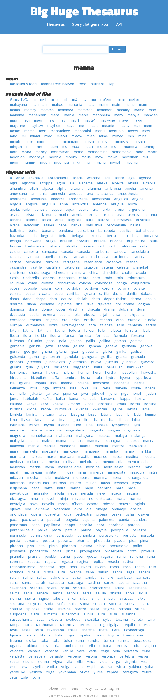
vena (146, 651)
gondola (71, 356)
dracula (94, 309)
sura (101, 614)
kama (73, 398)
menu (100, 130)
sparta (145, 603)
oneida (136, 509)
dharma (16, 304)
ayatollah (31, 225)
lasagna (77, 414)
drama (109, 309)
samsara (143, 577)
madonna (54, 430)
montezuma (39, 482)
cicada (141, 272)
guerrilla (129, 361)
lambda (16, 414)
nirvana (78, 498)
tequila (129, 624)
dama (14, 298)
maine (129, 104)
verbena (74, 656)
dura (141, 309)
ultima (32, 645)
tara (28, 624)
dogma (144, 304)
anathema (18, 198)
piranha (16, 545)
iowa (84, 388)
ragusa (107, 556)
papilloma (52, 524)
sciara (52, 587)
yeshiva (36, 672)
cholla (127, 272)
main (116, 104)
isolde (136, 388)
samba (90, 577)
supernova (70, 614)
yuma (98, 672)
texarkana (55, 630)
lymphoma (120, 424)
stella (94, 608)
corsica (139, 288)
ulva (57, 645)
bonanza (151, 235)
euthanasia (35, 325)
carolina (52, 262)
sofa (61, 603)
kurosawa (63, 409)
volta (79, 666)
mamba (76, 440)
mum (14, 162)
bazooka (17, 235)
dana (27, 298)
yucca (84, 672)
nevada (115, 493)
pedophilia (119, 530)
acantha (93, 177)
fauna (60, 330)
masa (51, 456)
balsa (33, 230)
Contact (100, 688)
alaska (102, 183)
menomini (82, 130)
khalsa (57, 403)
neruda (87, 493)
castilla (36, 267)
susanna (128, 614)
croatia (44, 293)
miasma (134, 467)
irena (106, 388)
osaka (116, 514)
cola (119, 277)
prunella (17, 556)
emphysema (134, 314)
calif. (112, 246)
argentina (136, 209)
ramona (136, 556)
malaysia (17, 440)
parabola (115, 524)
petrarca (65, 540)
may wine (107, 120)
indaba (66, 382)
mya (76, 162)
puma (65, 556)
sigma (44, 598)
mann (83, 115)
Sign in (114, 688)
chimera (78, 272)
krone (46, 409)
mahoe (57, 104)
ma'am (105, 99)
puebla (50, 556)
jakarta (36, 393)
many (118, 115)
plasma (86, 545)
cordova (91, 288)
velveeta (131, 651)
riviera (100, 566)
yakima (135, 666)
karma (140, 398)
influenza (17, 388)
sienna (15, 598)
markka (144, 451)
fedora (74, 330)
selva (28, 593)
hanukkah (135, 367)
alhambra (18, 188)
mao (13, 120)
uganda (16, 645)
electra (89, 314)
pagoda (72, 519)
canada (67, 251)
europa (16, 325)
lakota (132, 409)
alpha (61, 188)
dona (33, 309)
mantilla (101, 446)
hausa (37, 372)
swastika (92, 619)
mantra (118, 446)
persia (15, 540)
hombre (70, 377)
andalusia (39, 198)
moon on (17, 157)
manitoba (67, 446)
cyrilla (103, 293)
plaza (100, 545)
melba (54, 461)
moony (71, 157)
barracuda (106, 230)
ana (90, 193)
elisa (116, 314)
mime (103, 136)
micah (14, 472)
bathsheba (145, 230)
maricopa (70, 451)
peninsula (18, 535)
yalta (149, 666)
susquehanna (21, 619)
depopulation (115, 298)
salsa (77, 577)
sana (14, 582)
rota (152, 566)
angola (15, 204)
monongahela (136, 477)
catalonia (72, 267)
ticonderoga (134, 630)
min (131, 136)
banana (48, 230)
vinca (91, 661)
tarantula (67, 624)
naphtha (104, 488)
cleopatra (67, 277)
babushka (94, 225)
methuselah (113, 467)
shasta (115, 593)
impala (40, 382)
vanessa (51, 651)
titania (45, 635)
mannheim (101, 115)
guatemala (78, 361)
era (64, 319)
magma (114, 430)
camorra (31, 251)
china (93, 272)
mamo (139, 109)
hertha (110, 372)
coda (108, 277)
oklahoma (62, 509)
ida (12, 382)
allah (34, 188)
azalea (49, 225)
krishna (16, 409)
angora (32, 204)
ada (107, 177)
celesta (123, 267)
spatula (16, 608)
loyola (49, 424)
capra (63, 256)
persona (31, 540)
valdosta (17, 651)
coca (96, 277)
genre (15, 351)
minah (15, 141)
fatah (14, 330)
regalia (50, 561)
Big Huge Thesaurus (84, 11)
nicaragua (18, 498)
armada (61, 214)
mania (69, 115)
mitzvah (16, 477)
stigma (109, 608)
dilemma (47, 304)
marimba (110, 451)
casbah (132, 262)
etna (120, 319)
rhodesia (47, 566)
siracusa (126, 598)
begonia (47, 235)
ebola (33, 314)
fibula (145, 330)
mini (40, 141)
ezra (92, 325)
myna (101, 162)
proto (132, 551)
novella (48, 503)
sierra (30, 598)
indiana (83, 382)
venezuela (37, 656)
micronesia (33, 472)
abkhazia (35, 177)
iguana (24, 382)
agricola (28, 183)
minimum (70, 141)
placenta (69, 545)
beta (124, 235)
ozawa (143, 514)
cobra (83, 277)
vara (81, 651)
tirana (30, 635)
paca (14, 519)
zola (24, 677)
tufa (55, 640)
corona (123, 288)
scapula (36, 587)
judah (151, 393)
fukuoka (35, 340)
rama (121, 556)
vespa (143, 656)
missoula (137, 472)
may (61, 120)
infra (33, 388)
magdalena (75, 430)
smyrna (34, 603)
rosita (140, 566)
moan (88, 146)
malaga (121, 435)
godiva (136, 351)
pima (144, 540)
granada (138, 356)
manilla (49, 446)
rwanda (75, 572)
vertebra (127, 656)
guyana (43, 367)
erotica (89, 319)
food (82, 83)
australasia (123, 219)
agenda (145, 177)
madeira (35, 430)
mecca (117, 456)
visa (144, 661)
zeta (13, 677)
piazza (119, 540)
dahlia (132, 293)
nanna (75, 488)
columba (17, 283)
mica (148, 467)
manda (148, 440)
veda (93, 651)
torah (99, 635)
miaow (76, 136)
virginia (130, 661)
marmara (17, 456)
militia (51, 472)
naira (61, 488)
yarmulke (17, 672)
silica (72, 598)
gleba (107, 351)
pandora (140, 519)
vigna (57, 661)
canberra (101, 251)
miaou (62, 136)
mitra (153, 472)
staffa (48, 608)
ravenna (16, 561)
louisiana (17, 424)
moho (102, 146)
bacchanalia (116, 225)
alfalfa (133, 183)
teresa (144, 624)
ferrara (131, 330)
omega (101, 509)
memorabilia (113, 461)
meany (123, 125)
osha (130, 514)
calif (101, 246)
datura (66, 298)
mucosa (59, 482)
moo (139, 151)
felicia (89, 330)
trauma (16, 640)
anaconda (105, 193)
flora (27, 335)
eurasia (134, 319)
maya (123, 120)
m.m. (54, 99)
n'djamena (18, 488)
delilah (82, 298)
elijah (104, 314)
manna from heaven (57, 83)
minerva (96, 472)
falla (120, 325)
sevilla (101, 593)
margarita (50, 451)
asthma (151, 214)
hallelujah (114, 367)
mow (99, 157)
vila (69, 661)
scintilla (79, 587)
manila (33, 446)
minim (53, 141)
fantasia (135, 325)
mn (39, 146)
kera (44, 403)
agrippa (45, 183)
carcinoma (120, 256)
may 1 (74, 120)
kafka (47, 398)
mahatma (64, 435)
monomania (121, 151)
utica (136, 645)
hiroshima (18, 377)
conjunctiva (140, 283)
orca (67, 514)
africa (119, 177)
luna (89, 424)
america (146, 188)
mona (26, 151)
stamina (64, 608)
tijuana (15, 635)
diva (90, 304)
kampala (89, 398)
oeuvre (124, 503)
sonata (99, 603)
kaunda (16, 403)
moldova (62, 477)
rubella (33, 572)
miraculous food (23, 83)
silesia (58, 598)
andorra (57, 198)
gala (62, 340)
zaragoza (130, 672)
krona (32, 409)
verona (91, 656)
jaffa (22, 393)
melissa (69, 461)
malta (33, 440)
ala (71, 183)
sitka (141, 598)
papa (35, 524)
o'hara (77, 503)
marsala (35, 456)
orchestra (84, 514)
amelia (130, 188)
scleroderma (100, 587)
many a (133, 115)
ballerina (17, 230)
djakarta (104, 304)
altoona (77, 188)
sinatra (109, 598)
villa (79, 661)
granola (16, 361)
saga (130, 572)
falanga (106, 325)
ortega (101, 514)
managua (112, 440)
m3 (83, 99)
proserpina (114, 551)
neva (101, 493)
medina (132, 456)
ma (93, 99)
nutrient (97, 83)
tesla (14, 630)
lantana (48, 414)
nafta (48, 488)
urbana (105, 645)
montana (17, 482)
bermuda (95, 235)
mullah (90, 482)
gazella (63, 346)
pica (132, 540)
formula (120, 335)
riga (61, 566)
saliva (41, 577)
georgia (30, 351)
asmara (134, 214)
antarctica (80, 204)
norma (135, 498)
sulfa (35, 614)
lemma (150, 414)
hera (97, 372)
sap (111, 83)
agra (14, 183)
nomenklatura (100, 498)
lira (86, 419)
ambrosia (113, 188)
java (84, 393)
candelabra (140, 251)
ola (88, 509)
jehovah (98, 393)
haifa (98, 367)
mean (93, 125)
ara (95, 209)
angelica (121, 198)
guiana (15, 367)
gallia (90, 340)
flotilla (55, 335)
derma (136, 298)
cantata (33, 256)
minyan (16, 146)
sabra (117, 572)
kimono (74, 403)
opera (36, 514)
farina (151, 325)
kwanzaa (100, 409)
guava (96, 361)
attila (59, 219)
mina (142, 136)
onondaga (18, 514)
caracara (80, 256)
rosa (127, 566)
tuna (80, 640)
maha (120, 99)
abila (20, 177)
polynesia (18, 551)
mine (28, 141)
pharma (83, 540)
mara (14, 451)
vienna (43, 661)
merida (35, 467)
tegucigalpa (109, 624)
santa (26, 582)
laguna (117, 409)
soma (84, 603)
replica (97, 561)
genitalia (129, 346)
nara (119, 488)
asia (120, 214)
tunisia (123, 640)
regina (82, 561)
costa (30, 293)
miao (48, 136)
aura (89, 219)
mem (148, 125)
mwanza (121, 482)
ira (95, 388)
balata (135, 225)
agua (61, 183)
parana (134, 524)
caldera (88, 246)
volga (65, 666)
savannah (18, 587)
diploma (65, 304)
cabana (54, 246)
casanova (114, 262)
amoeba (75, 193)
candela (120, 251)
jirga (124, 393)
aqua (70, 209)
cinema (49, 277)
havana (52, 372)
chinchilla (110, 272)
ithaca (150, 388)
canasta (83, 251)
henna (83, 372)
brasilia (66, 241)
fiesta (14, 335)
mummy (29, 162)
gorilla (106, 356)
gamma (136, 340)
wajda (91, 666)
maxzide (100, 456)
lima (61, 419)
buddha (116, 241)
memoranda (138, 461)
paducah (54, 519)
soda (49, 603)
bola (135, 235)
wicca (120, 666)
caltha (15, 251)
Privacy (87, 688)
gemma (95, 346)
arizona (44, 214)
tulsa (68, 640)
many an (151, 115)
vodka (52, 666)
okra (78, 509)
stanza (80, 608)
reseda (113, 561)
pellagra (139, 530)
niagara (132, 493)
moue (86, 157)
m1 (65, 99)
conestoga (103, 283)
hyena (125, 377)
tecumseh (88, 624)
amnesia (58, 193)
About (53, 688)
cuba (59, 293)
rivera (86, 566)
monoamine (97, 151)
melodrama (89, 461)
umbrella (87, 645)
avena (15, 225)
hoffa (54, 377)
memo (29, 130)
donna (47, 309)
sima (95, 598)
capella (49, 256)
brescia (100, 241)
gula (29, 367)
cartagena (71, 262)
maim (103, 104)
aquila (83, 209)
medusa (16, 461)
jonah (137, 393)
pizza (53, 545)
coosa (14, 288)
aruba (108, 214)
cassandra (18, 267)
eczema (49, 314)
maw (50, 120)
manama (17, 115)
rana (151, 556)
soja (72, 603)
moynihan (130, 157)
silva (83, 598)
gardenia (17, 346)
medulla (148, 456)
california (128, 246)
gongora (89, 356)
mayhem (54, 125)
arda (106, 209)
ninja (64, 498)
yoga (50, 672)
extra (53, 325)
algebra (149, 183)
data (53, 298)
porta (56, 551)
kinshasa (105, 403)
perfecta (129, 535)
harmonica (18, 372)
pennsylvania (41, 535)
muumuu (61, 162)
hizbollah (38, 377)
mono (78, 151)
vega (105, 651)
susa (113, 614)
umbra (70, 645)
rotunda (16, 572)
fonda (69, 335)
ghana (46, 351)
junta (14, 398)
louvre (34, 424)
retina (128, 561)
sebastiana (138, 587)
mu (145, 157)
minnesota (116, 472)
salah (14, 577)
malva (47, 440)
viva (25, 666)
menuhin (116, 130)
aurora (103, 219)
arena (119, 209)
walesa (106, 666)
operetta (52, 514)
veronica (108, 656)
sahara (144, 572)
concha (85, 283)
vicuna (28, 661)
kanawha (108, 398)
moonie (55, 157)
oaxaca (92, 503)
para (100, 524)
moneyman (60, 151)
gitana (61, 351)
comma (47, 283)
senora (72, 593)
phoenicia (102, 540)
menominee (60, 130)
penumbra (86, 535)
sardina (94, 582)
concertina (66, 283)
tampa (15, 624)
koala (121, 403)
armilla (77, 214)
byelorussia (34, 246)
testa (26, 630)
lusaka (102, 424)
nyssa (63, 503)
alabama (86, 183)
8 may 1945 (19, 99)
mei (137, 125)
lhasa (25, 419)
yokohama (67, 672)
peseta (48, 540)
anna (64, 204)
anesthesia (101, 198)
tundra (93, 640)
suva (40, 619)
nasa (132, 488)
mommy (148, 146)
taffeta (137, 619)
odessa (108, 503)
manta (85, 446)
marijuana (90, 451)
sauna (124, 582)
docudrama (125, 304)
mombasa (81, 477)
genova (146, 346)
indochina (101, 382)
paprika (85, 524)
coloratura (136, 277)
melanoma (35, 461)
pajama (88, 519)
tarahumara (46, 624)
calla (143, 246)
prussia (34, 556)
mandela (17, 446)
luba (77, 424)
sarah (40, 582)
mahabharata (41, 435)
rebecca (34, 561)
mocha (32, 477)
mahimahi (39, 104)
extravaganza (73, 325)
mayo (70, 125)
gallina (104, 340)
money (41, 151)
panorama (18, 524)
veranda (56, 656)
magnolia (17, 435)
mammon (104, 109)
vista (14, 666)
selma (14, 593)
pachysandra (32, 519)
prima (70, 551)
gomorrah (51, 356)
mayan (137, 120)
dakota (146, 293)
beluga (77, 235)
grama (121, 356)
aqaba (57, 209)
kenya (31, 403)
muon (45, 162)
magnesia (132, 430)
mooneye (36, 157)
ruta (61, 572)
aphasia (40, 209)
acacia (78, 177)
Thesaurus (55, 24)
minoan (138, 141)
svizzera (55, 619)
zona (36, 677)
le (128, 414)
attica (46, 219)
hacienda (61, 367)
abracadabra (58, 177)
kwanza (82, 409)
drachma (76, 309)
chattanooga (39, 272)
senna (57, 593)
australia (143, 219)
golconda (17, 356)
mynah (115, 162)
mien (90, 136)
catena (107, 267)
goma (34, 356)
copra (46, 288)
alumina (94, 188)
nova (34, 503)
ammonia (39, 193)
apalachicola (20, 209)
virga (116, 661)
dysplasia (17, 314)
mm (29, 146)
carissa (15, 262)
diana (31, 304)
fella (101, 330)
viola (103, 661)
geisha (78, 346)
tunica (109, 640)
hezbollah (129, 372)
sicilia (142, 593)
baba (62, 225)
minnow (121, 141)
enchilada (17, 319)
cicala (14, 277)
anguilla (48, 204)
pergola (147, 535)
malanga (138, 435)
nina (34, 498)
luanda (63, 424)
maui (38, 120)
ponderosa (39, 551)
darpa (40, 298)
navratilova (19, 493)
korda (135, 403)
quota (92, 556)
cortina (15, 293)
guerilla (111, 361)
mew (146, 130)
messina (93, 467)
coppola (30, 288)
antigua (117, 204)
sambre (107, 577)
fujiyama (17, 340)
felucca (115, 330)
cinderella (31, 277)
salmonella (59, 577)
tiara (116, 630)
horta (85, 377)
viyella (38, 666)
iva (12, 393)
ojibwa (15, 509)
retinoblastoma (22, 566)
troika (31, 640)
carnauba (33, 262)
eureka (150, 319)
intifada (59, 388)
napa (89, 488)
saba (90, 572)
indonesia (121, 382)
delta (96, 298)
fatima (28, 330)
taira (151, 619)
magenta (96, 430)
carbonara (99, 256)
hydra (111, 377)
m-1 (43, 99)
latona (106, 414)
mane (55, 115)
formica (85, 335)
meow (133, 130)
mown (112, 157)
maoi (25, 120)
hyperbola (142, 377)
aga (131, 177)
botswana (33, 241)
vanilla (68, 651)
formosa (102, 335)
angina (138, 198)
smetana (17, 603)
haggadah (81, 367)
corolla (107, 288)
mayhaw (36, 125)
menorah (17, 467)
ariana (15, 214)
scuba (119, 587)
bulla (154, 241)
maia (90, 104)
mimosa (66, 472)
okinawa (42, 509)
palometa (106, 519)
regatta (67, 561)
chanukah (141, 267)
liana (38, 419)
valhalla (34, 651)
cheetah (61, 272)
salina (28, 577)
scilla (65, 587)
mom (115, 146)
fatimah (44, 330)
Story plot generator (90, 24)
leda (137, 414)
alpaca (47, 188)
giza (74, 351)
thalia (72, 630)
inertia (139, 382)
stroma (125, 608)
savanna (140, 582)
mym (88, 162)
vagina (150, 645)
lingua (75, 419)
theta (103, 630)
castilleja (53, 267)
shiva (130, 593)
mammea (65, 109)
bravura (82, 241)
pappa (70, 524)
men (42, 130)
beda (32, 235)
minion (88, 141)
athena (15, 219)
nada (35, 488)
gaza (49, 346)
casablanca (93, 262)
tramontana (133, 635)
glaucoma (90, 351)
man (152, 109)
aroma (93, 214)
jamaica (52, 393)
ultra (45, 645)
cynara (89, 293)
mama (15, 109)
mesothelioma (70, 467)
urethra (122, 645)
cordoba (73, 288)
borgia (15, 241)
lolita (136, 419)
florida (40, 335)
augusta (74, 219)
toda (58, 635)
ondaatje (119, 509)
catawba (91, 267)
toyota (113, 635)
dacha (117, 293)
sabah (103, 572)
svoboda (73, 619)
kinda (88, 403)
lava (119, 414)
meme (15, 130)
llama (123, 419)
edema (65, 314)
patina (86, 530)
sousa (130, 603)
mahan (134, 99)
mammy (123, 109)
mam (143, 104)
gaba (50, 340)
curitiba (73, 293)
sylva (107, 619)
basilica (125, 230)
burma (15, 246)
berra (111, 235)
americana (18, 193)
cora (58, 288)
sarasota (56, 582)
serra (87, 593)
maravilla (30, 451)
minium (104, 141)
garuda (35, 346)
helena (68, 372)
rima (73, 566)
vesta (14, 661)
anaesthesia (128, 193)
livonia (99, 419)
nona (121, 498)
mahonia (75, 104)
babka (76, 225)
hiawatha (148, 372)
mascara (67, 456)
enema (35, 319)
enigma (51, 319)
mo (64, 146)
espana (106, 319)
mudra (75, 482)
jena (113, 393)
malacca (104, 435)
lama (146, 409)
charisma (17, 272)
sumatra (50, 614)
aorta (132, 204)
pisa (30, 545)
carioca (139, 256)
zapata (112, 672)
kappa (125, 398)
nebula (58, 493)
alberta (118, 183)
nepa (72, 493)
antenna (100, 204)
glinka (121, 351)
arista (29, 214)
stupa (140, 608)
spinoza (32, 608)
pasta (56, 530)
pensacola (64, 535)
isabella (120, 388)
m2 (74, 99)
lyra (137, 424)
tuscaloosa (142, 640)
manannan (37, 115)
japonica (70, 393)
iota (73, 388)
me (81, 125)
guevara (147, 361)
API (119, 24)
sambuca (124, 577)
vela (116, 651)
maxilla (83, 456)
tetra (39, 630)
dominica (17, 309)
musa (105, 482)
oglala (140, 503)
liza (111, 419)
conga (122, 283)
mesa (49, 467)
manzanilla (137, 446)
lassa (92, 414)
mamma (47, 109)
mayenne (17, 125)
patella (70, 530)
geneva (111, 346)
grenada (34, 361)
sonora (115, 603)
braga (51, 241)
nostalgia (17, 503)
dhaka (150, 298)
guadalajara (55, 361)
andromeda (78, 198)
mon (13, 151)
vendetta (17, 656)
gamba (120, 340)
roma (114, 566)
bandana (66, 230)
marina (128, 451)
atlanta (31, 219)
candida (16, 256)
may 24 (89, 120)
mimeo (117, 136)
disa (79, 304)
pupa (78, 556)
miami (35, 136)
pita (41, 545)
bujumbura (136, 241)
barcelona (85, 230)
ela (77, 314)
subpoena (18, 614)
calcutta (71, 246)
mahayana (18, 104)
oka (28, 509)
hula (98, 377)
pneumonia (119, 545)
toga (70, 635)
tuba (44, 640)
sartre (109, 582)
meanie (108, 125)
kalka (60, 398)
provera (147, 551)
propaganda (90, 551)
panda (124, 519)
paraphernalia (21, 530)
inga (45, 388)
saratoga (75, 582)
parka (42, 530)
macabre (17, 430)
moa (75, 146)
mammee (85, 109)
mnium (52, 146)
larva (62, 414)
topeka (84, 635)
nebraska (40, 493)
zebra (147, 672)
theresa (88, 630)
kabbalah (30, 398)
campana (49, 251)
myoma (132, 162)
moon (152, 151)
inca (53, 382)
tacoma (122, 619)
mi (24, 136)
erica (76, 319)
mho (13, 136)
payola (101, 530)
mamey (30, 109)
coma (32, 283)
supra (88, 614)
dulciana (126, 309)
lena (13, 419)
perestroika (108, 535)
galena (76, 340)
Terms (74, 688)
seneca (42, 593)
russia (49, 572)
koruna (150, 403)
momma (130, 146)
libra (50, 419)
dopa (60, 309)
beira (63, 235)
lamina (31, 414)
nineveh (48, 498)
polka (137, 545)
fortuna (137, 335)
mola (46, 477)
